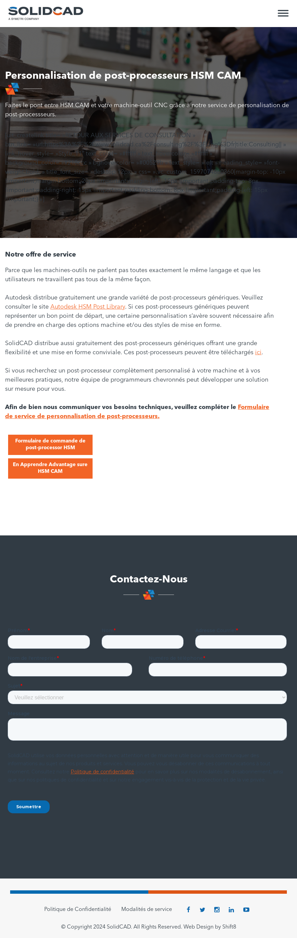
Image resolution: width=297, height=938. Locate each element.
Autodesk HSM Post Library (87, 307)
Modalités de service (146, 909)
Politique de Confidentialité (77, 909)
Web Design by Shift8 (209, 927)
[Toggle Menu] (283, 16)
